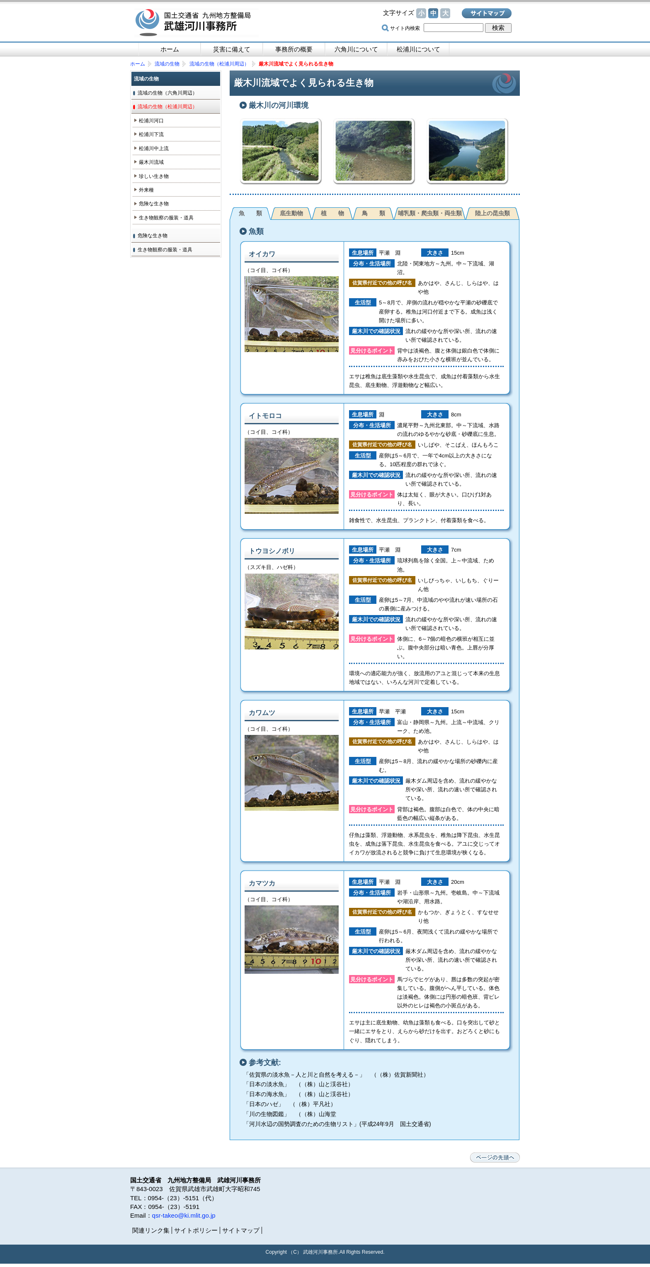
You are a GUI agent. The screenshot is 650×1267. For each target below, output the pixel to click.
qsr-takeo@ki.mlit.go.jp (184, 1215)
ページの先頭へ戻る (495, 1157)
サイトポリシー (196, 1230)
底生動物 (291, 213)
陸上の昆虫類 (492, 213)
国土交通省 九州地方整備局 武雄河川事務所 (196, 22)
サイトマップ (487, 13)
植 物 (332, 213)
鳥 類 (373, 213)
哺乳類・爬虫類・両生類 (430, 213)
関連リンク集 (151, 1230)
